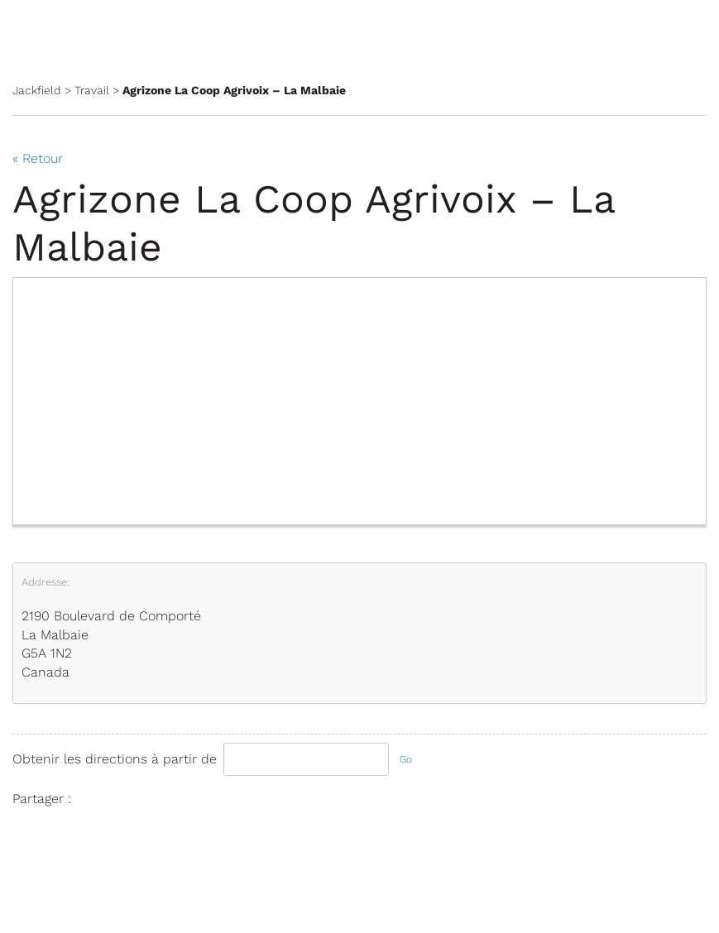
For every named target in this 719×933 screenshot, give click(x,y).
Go (406, 759)
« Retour (37, 158)
